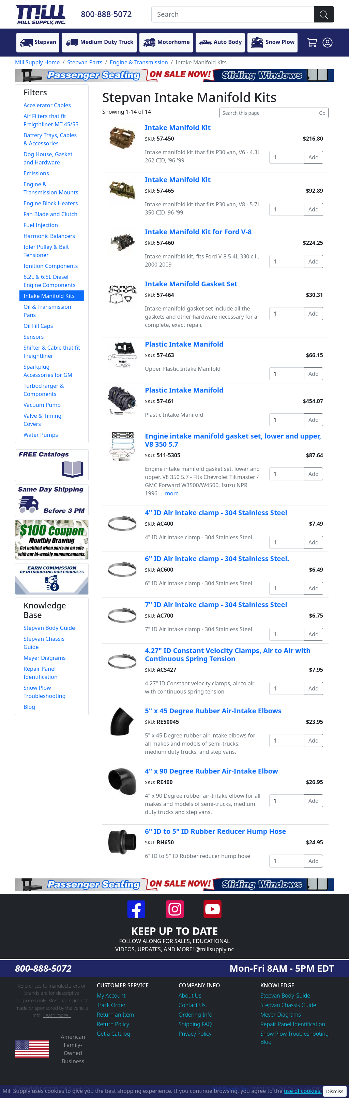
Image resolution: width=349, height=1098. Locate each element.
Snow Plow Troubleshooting (294, 1033)
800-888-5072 (106, 14)
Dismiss (335, 1091)
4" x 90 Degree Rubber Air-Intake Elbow (211, 771)
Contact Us (192, 1005)
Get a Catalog (113, 1033)
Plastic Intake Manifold (184, 344)
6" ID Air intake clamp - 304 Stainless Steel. (217, 558)
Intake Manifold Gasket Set (191, 283)
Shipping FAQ (195, 1024)
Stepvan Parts (84, 62)
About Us (190, 995)
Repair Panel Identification (292, 1024)
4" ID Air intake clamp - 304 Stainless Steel (216, 512)
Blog (266, 1042)
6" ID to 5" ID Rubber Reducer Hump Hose (215, 831)
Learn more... (57, 1015)
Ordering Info (195, 1014)
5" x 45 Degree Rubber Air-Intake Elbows (213, 710)
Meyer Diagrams (280, 1014)
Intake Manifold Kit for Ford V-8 (198, 231)
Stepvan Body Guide (285, 995)
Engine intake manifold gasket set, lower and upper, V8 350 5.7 (233, 440)
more (172, 493)
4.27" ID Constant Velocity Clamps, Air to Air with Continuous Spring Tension (227, 654)
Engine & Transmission (139, 62)
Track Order (111, 1005)
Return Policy (113, 1024)
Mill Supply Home (37, 62)
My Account (111, 995)
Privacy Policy (195, 1033)
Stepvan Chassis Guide (288, 1005)
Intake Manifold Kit (178, 127)
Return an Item (115, 1014)
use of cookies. (303, 1091)
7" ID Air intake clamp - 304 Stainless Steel (216, 604)
